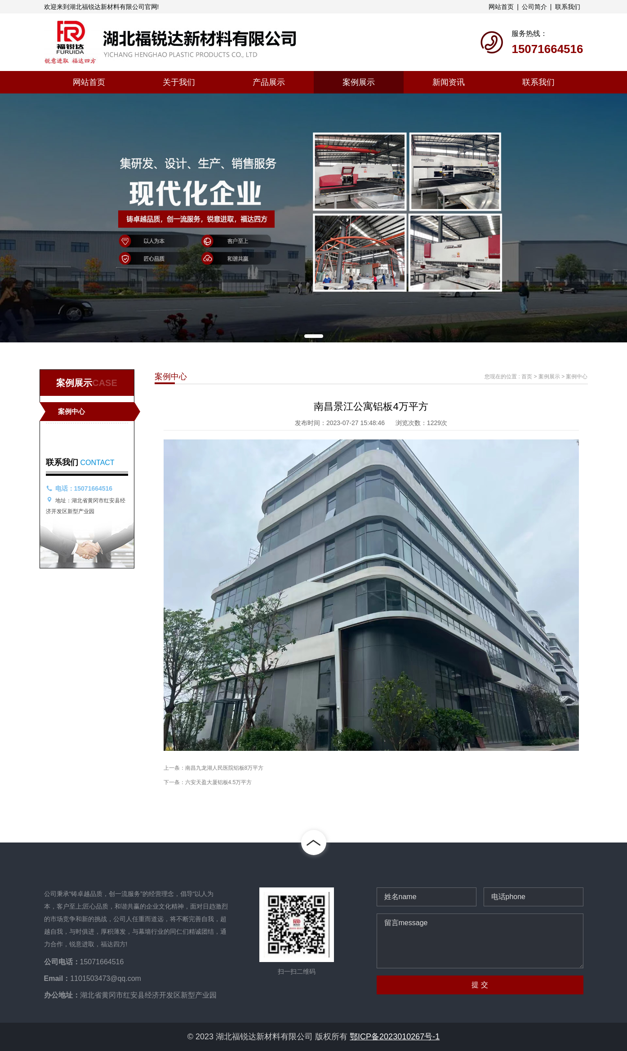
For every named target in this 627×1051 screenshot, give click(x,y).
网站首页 (501, 6)
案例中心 (71, 411)
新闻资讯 (448, 82)
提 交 (479, 985)
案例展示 (358, 82)
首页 (526, 376)
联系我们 (567, 6)
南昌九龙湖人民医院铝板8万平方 (224, 768)
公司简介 (534, 6)
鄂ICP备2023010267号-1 (395, 1036)
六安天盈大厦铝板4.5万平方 (218, 782)
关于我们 (179, 82)
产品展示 (269, 82)
